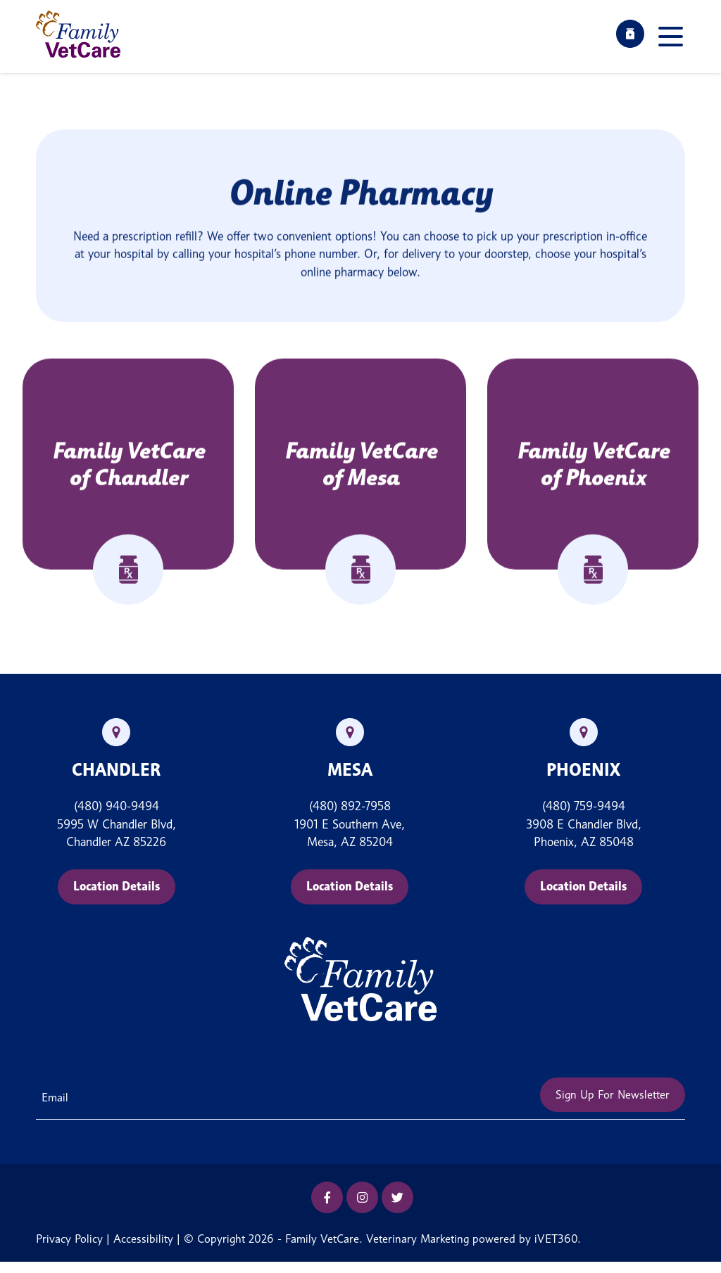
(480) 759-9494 (583, 806)
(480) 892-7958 (350, 806)
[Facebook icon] (327, 1197)
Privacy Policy (69, 1239)
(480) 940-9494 (116, 806)
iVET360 (555, 1239)
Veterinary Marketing (417, 1239)
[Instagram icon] (362, 1197)
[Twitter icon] (397, 1197)
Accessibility (143, 1239)
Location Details (116, 886)
